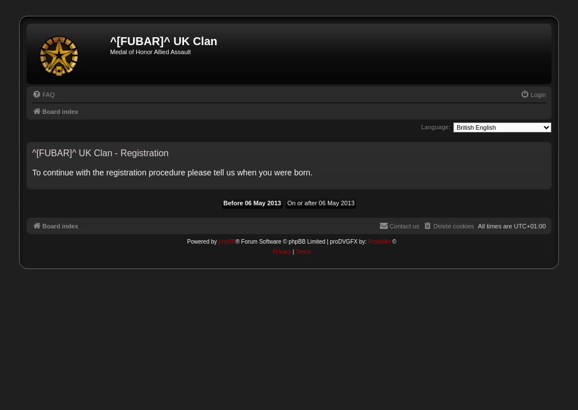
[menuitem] (43, 95)
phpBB (226, 242)
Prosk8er (379, 242)
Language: (435, 127)
